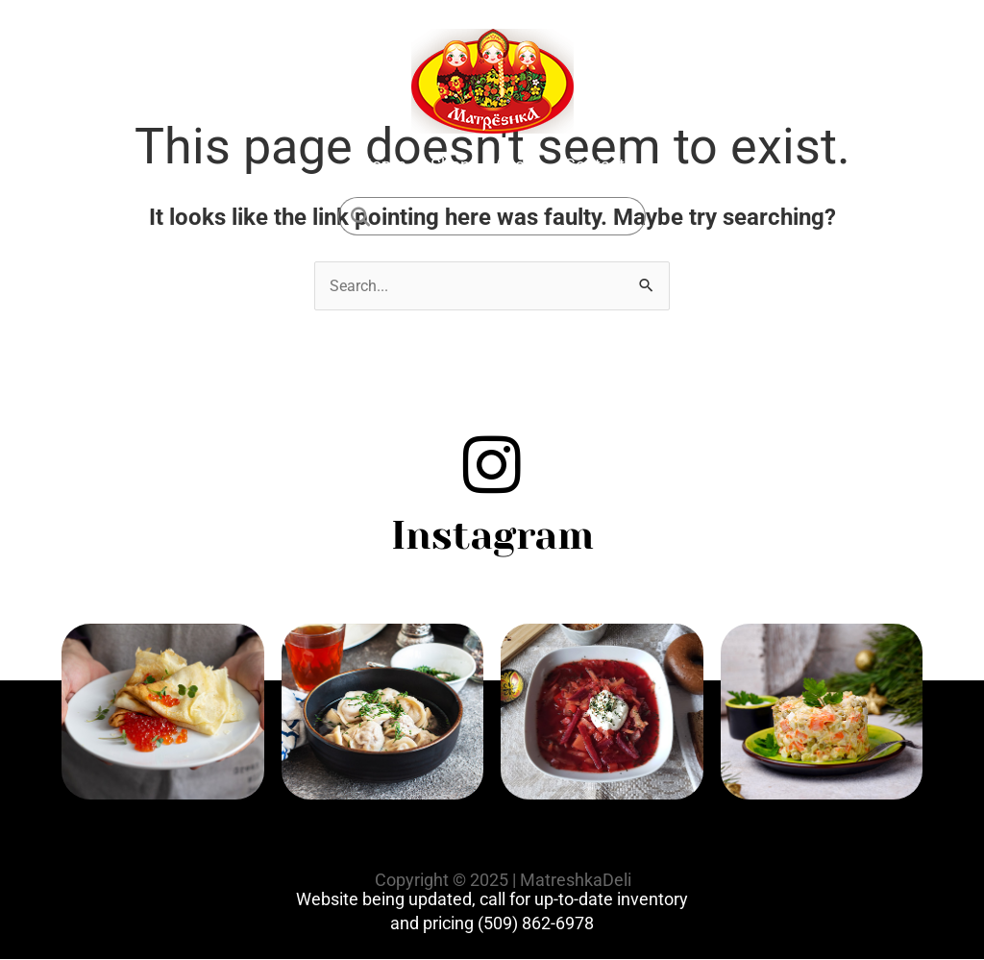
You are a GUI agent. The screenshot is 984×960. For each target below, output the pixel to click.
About (517, 165)
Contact (594, 165)
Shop (450, 165)
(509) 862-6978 (536, 923)
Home (382, 165)
